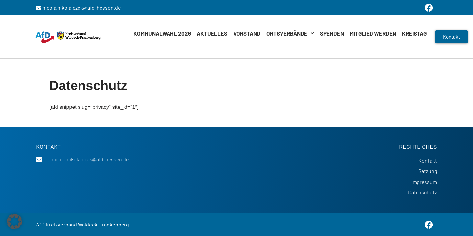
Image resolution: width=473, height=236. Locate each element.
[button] (14, 221)
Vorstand (246, 33)
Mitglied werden (373, 33)
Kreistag (414, 33)
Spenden (332, 33)
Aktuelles (212, 33)
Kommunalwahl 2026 (162, 33)
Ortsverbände (290, 33)
